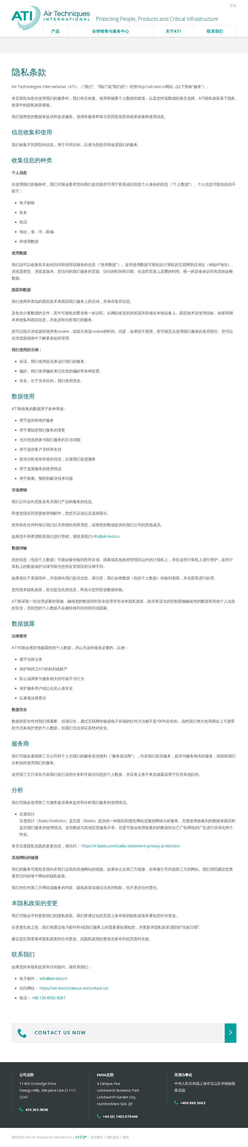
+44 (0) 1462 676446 (120, 1116)
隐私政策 (113, 1137)
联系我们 (215, 31)
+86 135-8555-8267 (48, 997)
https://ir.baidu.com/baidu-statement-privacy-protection (130, 846)
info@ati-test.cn (105, 536)
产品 (55, 31)
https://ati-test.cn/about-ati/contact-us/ (74, 988)
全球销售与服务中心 (110, 31)
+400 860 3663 (192, 1102)
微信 (126, 1137)
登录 (233, 5)
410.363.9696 (36, 1109)
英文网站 (97, 1137)
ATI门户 (81, 1137)
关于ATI (173, 31)
